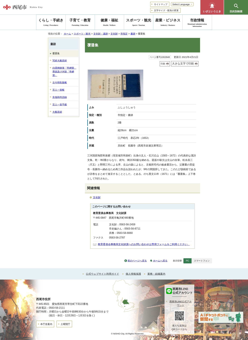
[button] (212, 7)
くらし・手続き (51, 22)
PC (187, 260)
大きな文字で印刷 (183, 63)
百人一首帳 (58, 89)
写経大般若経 (59, 60)
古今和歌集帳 (59, 82)
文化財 (114, 33)
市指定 (124, 33)
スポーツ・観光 (82, 33)
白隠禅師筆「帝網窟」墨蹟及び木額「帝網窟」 (64, 72)
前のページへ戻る (137, 260)
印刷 (163, 63)
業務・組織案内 (156, 274)
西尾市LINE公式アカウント (180, 303)
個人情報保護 (133, 274)
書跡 (132, 33)
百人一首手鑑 (59, 104)
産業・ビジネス (168, 22)
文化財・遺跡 (100, 33)
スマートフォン (202, 260)
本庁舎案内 (46, 324)
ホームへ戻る (160, 260)
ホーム (67, 33)
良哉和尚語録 (59, 97)
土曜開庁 (65, 324)
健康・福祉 (109, 22)
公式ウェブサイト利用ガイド (102, 274)
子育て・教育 (80, 22)
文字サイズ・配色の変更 (166, 10)
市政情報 (197, 22)
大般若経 (57, 112)
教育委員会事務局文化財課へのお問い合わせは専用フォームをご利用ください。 (144, 244)
